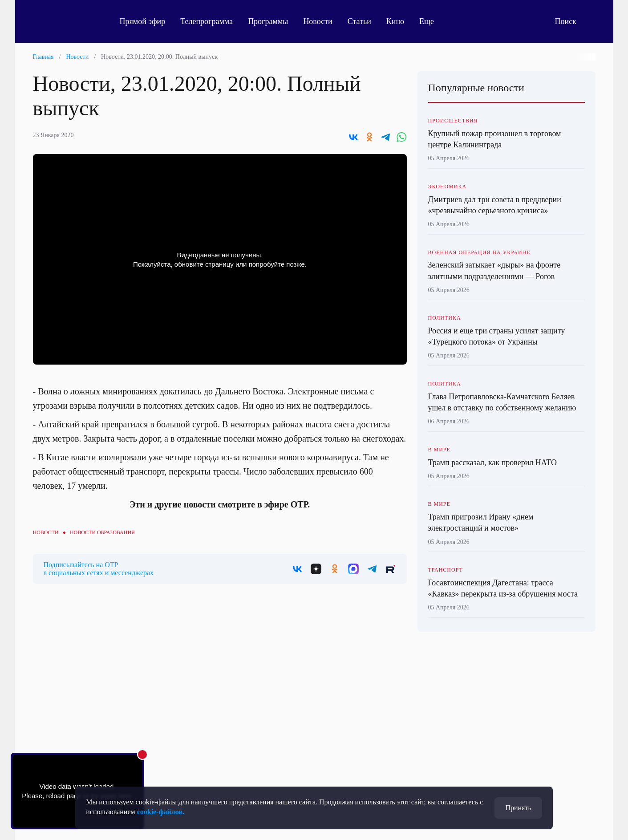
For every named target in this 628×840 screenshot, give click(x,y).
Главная (43, 56)
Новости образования (102, 532)
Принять (518, 808)
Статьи (359, 21)
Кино (395, 21)
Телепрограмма (206, 21)
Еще (431, 21)
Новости (317, 21)
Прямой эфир (143, 21)
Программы (268, 21)
